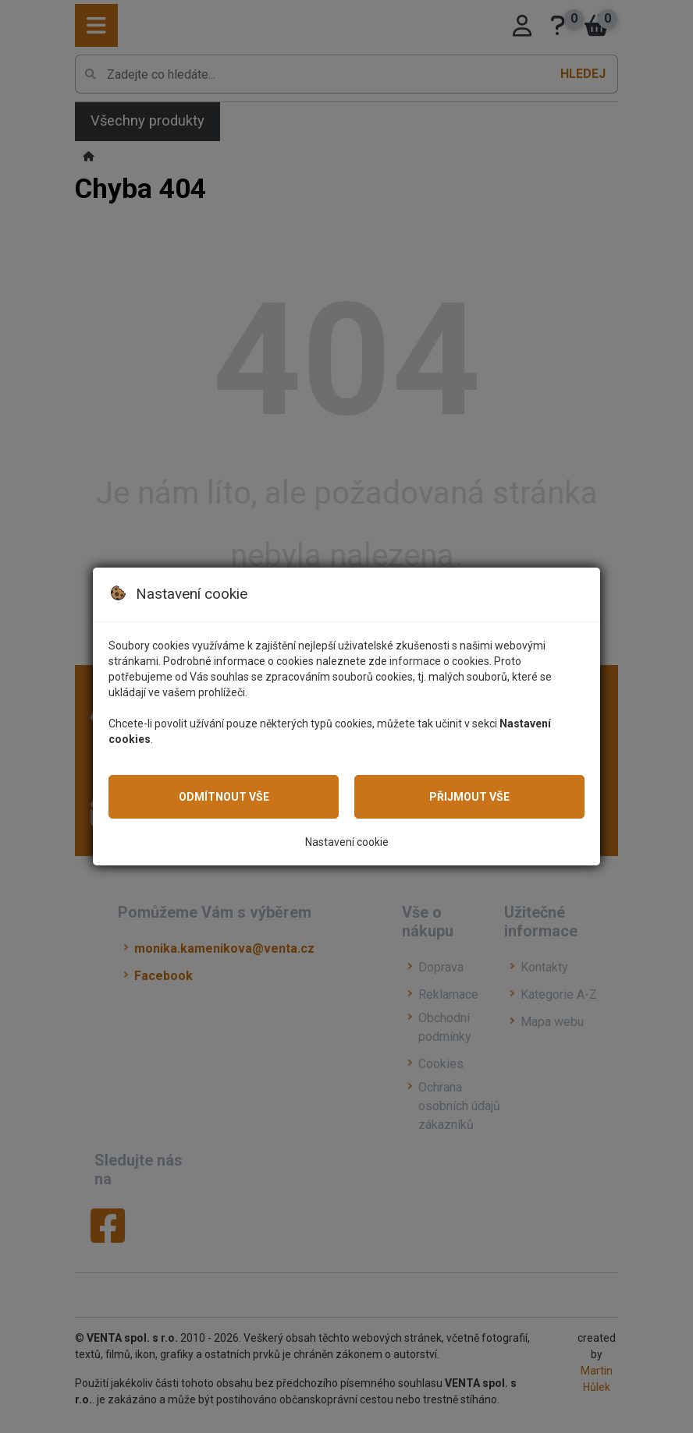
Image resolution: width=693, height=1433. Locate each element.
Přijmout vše (469, 797)
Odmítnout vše (224, 797)
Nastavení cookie (347, 842)
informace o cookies (439, 661)
